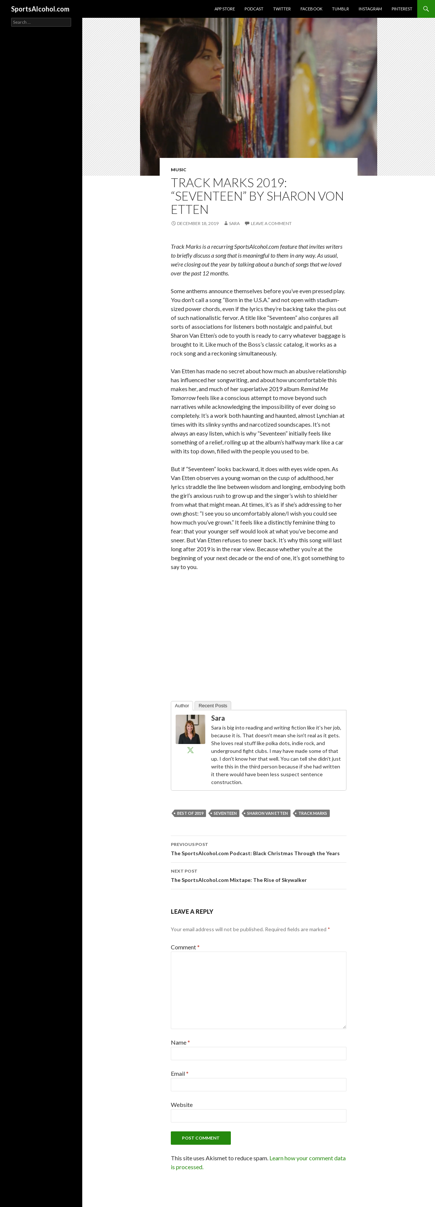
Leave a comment (271, 223)
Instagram (370, 8)
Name (180, 1042)
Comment (185, 946)
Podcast (254, 8)
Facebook (311, 8)
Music (178, 169)
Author (182, 705)
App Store (225, 8)
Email (180, 1073)
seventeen (225, 813)
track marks (312, 813)
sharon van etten (267, 813)
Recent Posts (213, 705)
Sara (234, 223)
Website (182, 1104)
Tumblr (340, 8)
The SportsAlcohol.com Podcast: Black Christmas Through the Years (258, 848)
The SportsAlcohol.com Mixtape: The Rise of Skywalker (258, 875)
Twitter (282, 8)
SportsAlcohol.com (40, 9)
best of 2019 (190, 813)
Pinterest (402, 8)
